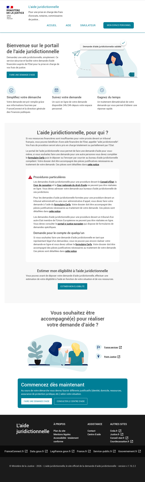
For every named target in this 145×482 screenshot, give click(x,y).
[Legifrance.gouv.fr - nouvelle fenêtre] (62, 451)
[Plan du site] (59, 431)
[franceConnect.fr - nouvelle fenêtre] (16, 451)
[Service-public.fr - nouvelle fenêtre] (104, 451)
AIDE (68, 25)
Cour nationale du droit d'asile (72, 185)
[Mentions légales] (62, 434)
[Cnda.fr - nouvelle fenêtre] (119, 431)
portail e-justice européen (70, 223)
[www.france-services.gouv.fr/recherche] (112, 347)
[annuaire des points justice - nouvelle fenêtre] (112, 357)
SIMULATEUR (87, 25)
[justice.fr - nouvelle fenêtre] (119, 434)
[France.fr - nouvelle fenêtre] (83, 451)
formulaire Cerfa (36, 157)
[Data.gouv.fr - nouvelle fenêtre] (38, 451)
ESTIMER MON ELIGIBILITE (72, 286)
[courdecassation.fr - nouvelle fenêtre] (119, 441)
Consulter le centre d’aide (71, 401)
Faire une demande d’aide (22, 75)
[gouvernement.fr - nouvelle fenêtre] (129, 451)
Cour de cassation (42, 185)
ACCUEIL (52, 25)
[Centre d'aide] (94, 434)
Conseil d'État (107, 182)
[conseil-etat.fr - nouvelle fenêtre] (119, 438)
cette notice (93, 164)
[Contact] (91, 431)
